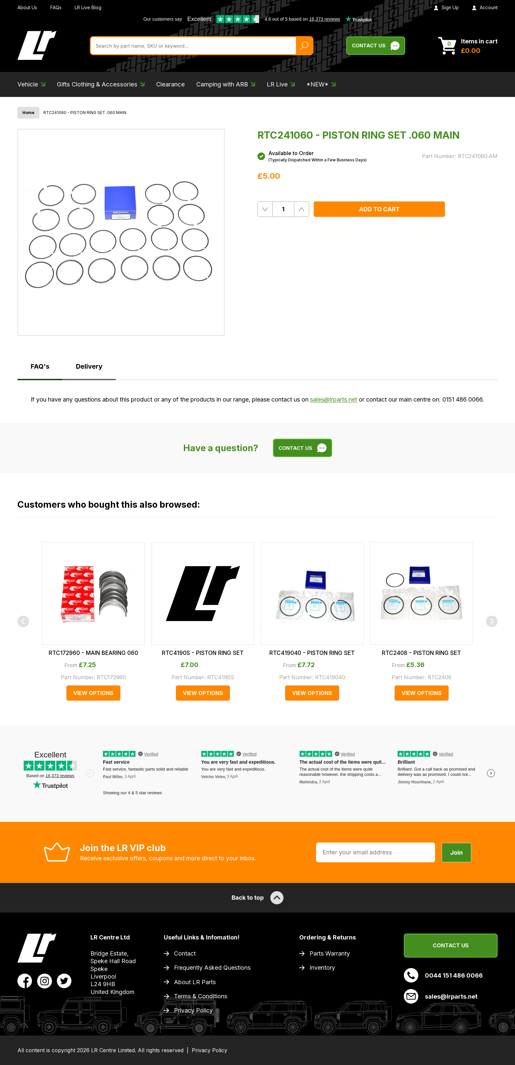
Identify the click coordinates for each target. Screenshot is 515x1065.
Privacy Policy (193, 1010)
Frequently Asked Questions (212, 967)
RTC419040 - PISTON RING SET (312, 653)
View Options (93, 693)
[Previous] (23, 621)
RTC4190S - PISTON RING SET (203, 653)
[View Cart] (468, 45)
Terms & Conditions (200, 996)
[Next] (492, 621)
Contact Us (451, 945)
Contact (185, 953)
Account (485, 7)
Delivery (89, 366)
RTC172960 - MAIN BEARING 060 (93, 653)
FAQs (55, 7)
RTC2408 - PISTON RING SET (421, 653)
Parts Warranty (329, 953)
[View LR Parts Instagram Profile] (44, 980)
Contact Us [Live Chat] (376, 45)
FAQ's (40, 366)
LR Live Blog (88, 7)
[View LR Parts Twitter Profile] (64, 980)
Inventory (322, 967)
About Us (27, 7)
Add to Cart (379, 209)
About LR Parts (195, 982)
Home (28, 112)
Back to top (257, 897)
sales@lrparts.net (333, 399)
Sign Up (446, 7)
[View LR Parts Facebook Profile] (24, 980)
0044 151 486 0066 (443, 975)
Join (456, 852)
